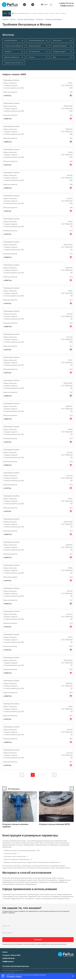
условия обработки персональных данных (51, 944)
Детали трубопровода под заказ (21, 13)
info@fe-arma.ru (67, 6)
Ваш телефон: (7, 933)
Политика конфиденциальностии (12, 970)
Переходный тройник (11, 80)
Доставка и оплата (44, 13)
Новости (58, 13)
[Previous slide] (4, 788)
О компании (34, 13)
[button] (22, 775)
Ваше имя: (6, 926)
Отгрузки (52, 13)
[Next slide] (72, 788)
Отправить (38, 939)
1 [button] (32, 775)
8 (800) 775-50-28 (66, 3)
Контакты (63, 13)
